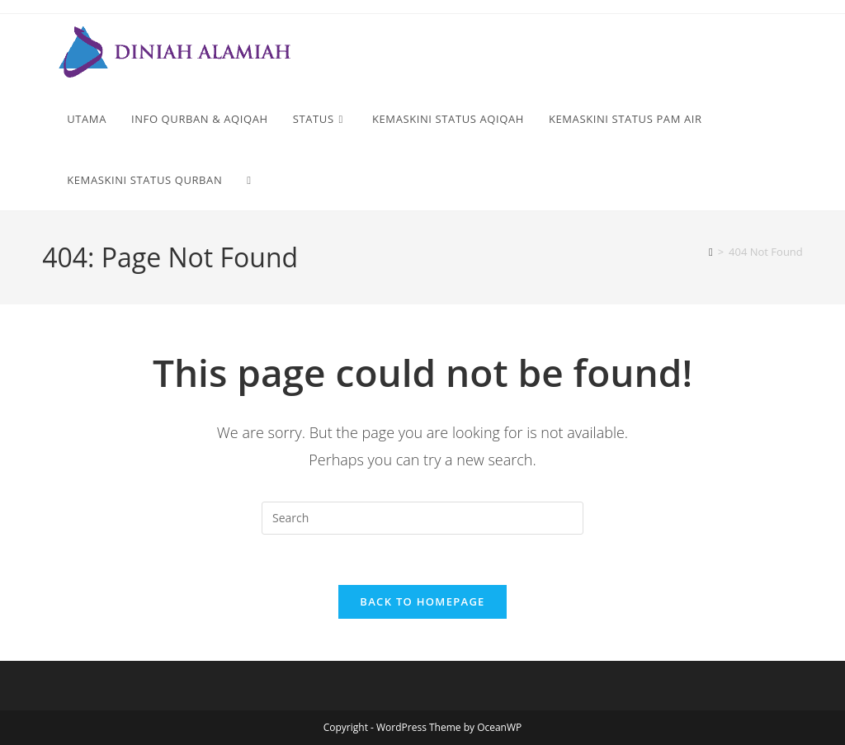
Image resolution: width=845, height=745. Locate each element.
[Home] (711, 251)
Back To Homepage (422, 601)
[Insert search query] (422, 518)
